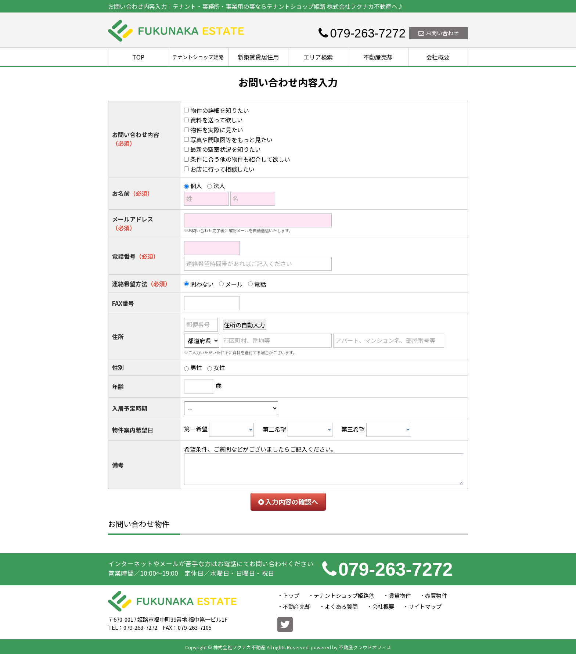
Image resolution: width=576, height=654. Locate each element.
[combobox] (231, 430)
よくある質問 (341, 606)
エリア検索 (318, 57)
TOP (138, 57)
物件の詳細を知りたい (219, 110)
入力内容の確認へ (288, 501)
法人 (219, 185)
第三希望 (353, 429)
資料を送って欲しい (216, 119)
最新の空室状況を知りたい (225, 149)
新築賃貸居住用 (258, 57)
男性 (196, 367)
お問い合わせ (438, 33)
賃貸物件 (400, 595)
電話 (260, 284)
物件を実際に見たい (216, 129)
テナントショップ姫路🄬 (344, 595)
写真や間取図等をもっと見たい (231, 139)
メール (234, 284)
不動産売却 (378, 57)
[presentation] (250, 429)
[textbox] (233, 430)
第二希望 (274, 429)
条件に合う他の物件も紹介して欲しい (240, 159)
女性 (219, 367)
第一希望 (196, 429)
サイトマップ (425, 606)
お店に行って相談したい (222, 169)
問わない (202, 284)
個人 (196, 185)
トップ (291, 595)
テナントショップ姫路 (198, 57)
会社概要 (438, 57)
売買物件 (436, 595)
